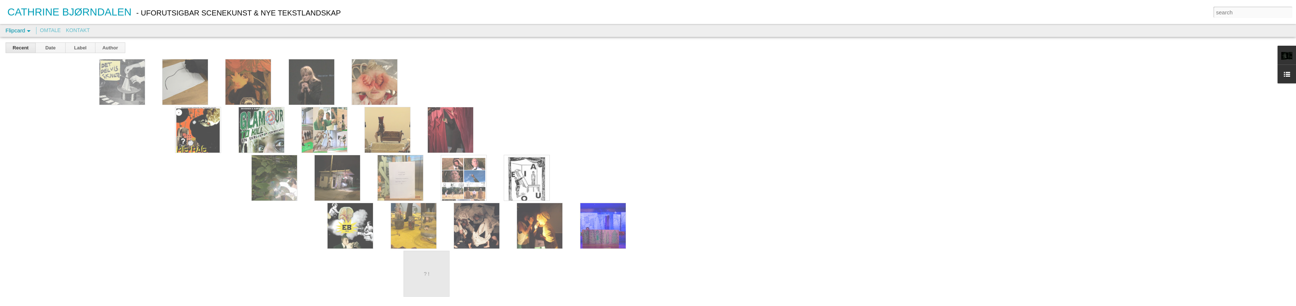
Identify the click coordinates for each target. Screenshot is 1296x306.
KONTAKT (78, 30)
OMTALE (50, 30)
